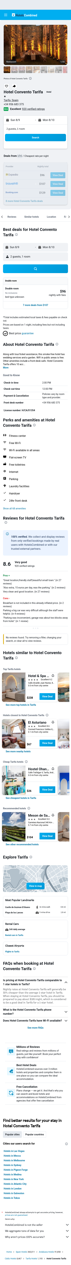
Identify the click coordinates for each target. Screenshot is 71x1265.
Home (9, 1252)
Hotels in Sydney (12, 1165)
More (6, 367)
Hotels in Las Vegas (14, 1151)
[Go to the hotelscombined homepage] (24, 14)
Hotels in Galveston (14, 1193)
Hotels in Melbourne (14, 1160)
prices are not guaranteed (16, 1215)
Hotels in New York (14, 1179)
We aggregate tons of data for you (37, 1231)
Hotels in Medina (12, 1174)
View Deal (47, 696)
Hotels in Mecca (12, 1155)
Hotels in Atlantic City (15, 1184)
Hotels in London (12, 1188)
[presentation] (30, 78)
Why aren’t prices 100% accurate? (37, 1237)
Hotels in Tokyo (12, 1198)
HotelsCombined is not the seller (37, 1225)
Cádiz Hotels (10, 1258)
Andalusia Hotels (46, 1252)
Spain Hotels (21, 1252)
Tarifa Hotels (31, 1258)
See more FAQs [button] (35, 1027)
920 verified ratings (33, 109)
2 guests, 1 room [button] (16, 128)
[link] (21, 705)
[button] (5, 15)
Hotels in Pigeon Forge (16, 1169)
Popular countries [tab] (34, 1134)
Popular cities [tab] (12, 1134)
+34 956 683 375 (14, 104)
